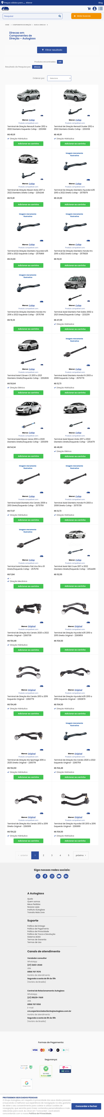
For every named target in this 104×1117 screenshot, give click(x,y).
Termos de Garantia (36, 939)
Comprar (28, 143)
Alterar (29, 2)
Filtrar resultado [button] (53, 49)
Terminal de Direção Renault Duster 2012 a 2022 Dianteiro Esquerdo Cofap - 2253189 (27, 127)
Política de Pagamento (38, 928)
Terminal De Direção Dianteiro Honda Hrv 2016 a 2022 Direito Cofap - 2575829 (73, 252)
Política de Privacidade (38, 931)
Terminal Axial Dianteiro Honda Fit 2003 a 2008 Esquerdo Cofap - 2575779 (73, 376)
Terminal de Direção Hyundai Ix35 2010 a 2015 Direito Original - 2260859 (73, 634)
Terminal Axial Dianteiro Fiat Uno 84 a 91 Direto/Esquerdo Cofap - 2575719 (26, 567)
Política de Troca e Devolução (41, 934)
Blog (101, 2)
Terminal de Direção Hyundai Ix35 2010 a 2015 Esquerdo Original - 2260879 (73, 697)
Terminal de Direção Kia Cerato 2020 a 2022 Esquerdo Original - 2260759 (74, 761)
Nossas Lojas (33, 907)
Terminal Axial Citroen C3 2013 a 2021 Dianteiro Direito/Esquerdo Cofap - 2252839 (28, 376)
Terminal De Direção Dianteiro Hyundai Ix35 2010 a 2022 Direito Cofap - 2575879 (74, 191)
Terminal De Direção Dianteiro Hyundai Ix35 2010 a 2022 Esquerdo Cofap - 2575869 (27, 252)
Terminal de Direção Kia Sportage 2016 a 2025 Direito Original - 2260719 (26, 761)
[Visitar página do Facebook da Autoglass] (45, 876)
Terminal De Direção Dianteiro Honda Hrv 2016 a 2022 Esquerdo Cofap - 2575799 (26, 313)
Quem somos (33, 901)
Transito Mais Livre (36, 912)
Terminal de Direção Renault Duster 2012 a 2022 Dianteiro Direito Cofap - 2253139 (74, 127)
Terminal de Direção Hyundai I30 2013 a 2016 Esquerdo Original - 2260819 (75, 825)
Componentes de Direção (22, 25)
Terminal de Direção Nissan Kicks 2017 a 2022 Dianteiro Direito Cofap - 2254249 (26, 191)
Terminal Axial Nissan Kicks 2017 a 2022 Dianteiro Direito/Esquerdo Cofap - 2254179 (74, 440)
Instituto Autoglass (36, 909)
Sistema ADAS (33, 936)
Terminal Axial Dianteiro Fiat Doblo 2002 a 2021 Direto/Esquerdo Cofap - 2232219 (73, 313)
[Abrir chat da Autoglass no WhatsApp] (38, 876)
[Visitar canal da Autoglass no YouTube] (59, 876)
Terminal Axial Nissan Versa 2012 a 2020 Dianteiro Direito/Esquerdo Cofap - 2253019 (27, 440)
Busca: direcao (40, 25)
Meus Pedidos (33, 904)
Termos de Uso (34, 942)
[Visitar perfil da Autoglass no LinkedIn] (66, 876)
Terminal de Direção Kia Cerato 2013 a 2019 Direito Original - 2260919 (27, 825)
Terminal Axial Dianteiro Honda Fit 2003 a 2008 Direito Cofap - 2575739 (73, 504)
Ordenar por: (39, 78)
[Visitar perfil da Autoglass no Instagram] (52, 876)
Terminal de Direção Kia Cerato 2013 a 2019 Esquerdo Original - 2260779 (27, 697)
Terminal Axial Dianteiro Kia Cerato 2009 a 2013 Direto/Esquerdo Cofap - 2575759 (27, 504)
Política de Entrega (36, 926)
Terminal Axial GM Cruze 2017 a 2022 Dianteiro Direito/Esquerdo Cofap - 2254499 (74, 567)
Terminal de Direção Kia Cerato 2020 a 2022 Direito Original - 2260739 (28, 634)
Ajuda (30, 898)
